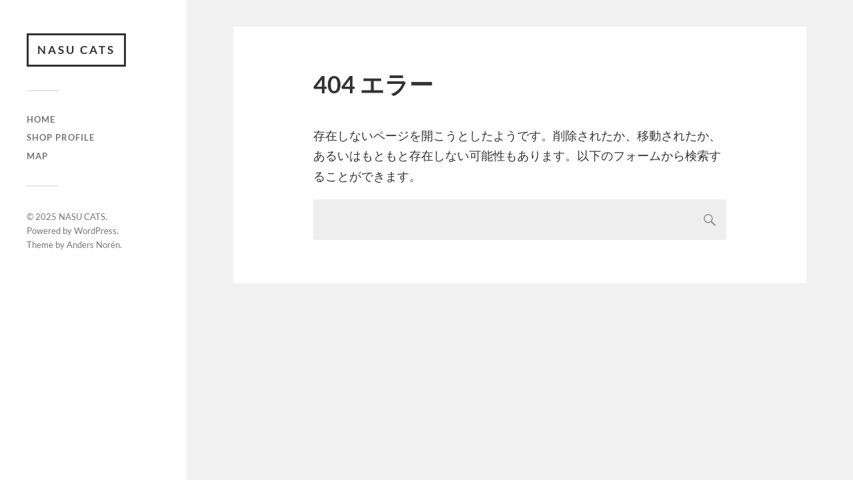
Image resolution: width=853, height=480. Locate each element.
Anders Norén (93, 244)
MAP (37, 156)
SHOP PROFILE (61, 137)
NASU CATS (76, 50)
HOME (41, 119)
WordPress (95, 230)
